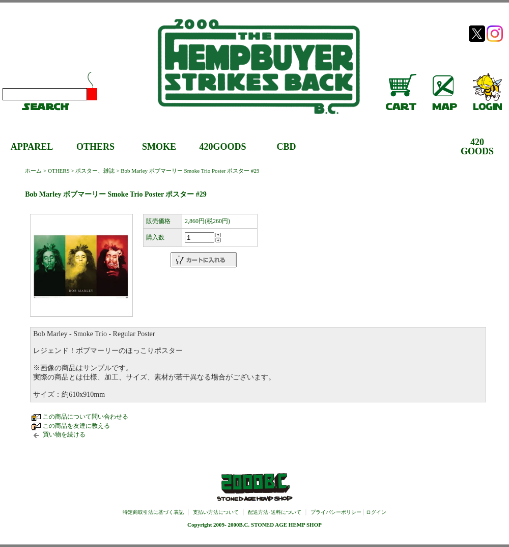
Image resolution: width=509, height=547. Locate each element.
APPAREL (32, 147)
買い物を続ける (64, 434)
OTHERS (95, 147)
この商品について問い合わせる (85, 416)
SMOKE (159, 147)
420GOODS (222, 147)
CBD (286, 147)
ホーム (33, 171)
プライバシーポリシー (335, 512)
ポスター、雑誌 (95, 171)
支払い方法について (216, 512)
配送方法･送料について (274, 512)
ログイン (376, 512)
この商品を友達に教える (76, 425)
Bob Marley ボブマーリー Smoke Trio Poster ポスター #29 (190, 171)
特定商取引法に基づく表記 (153, 512)
